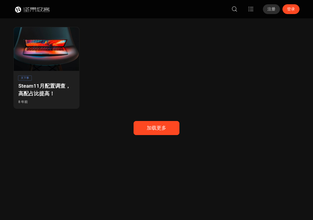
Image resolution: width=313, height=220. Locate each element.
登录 (291, 9)
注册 (271, 9)
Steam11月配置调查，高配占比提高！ (44, 90)
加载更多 (156, 128)
